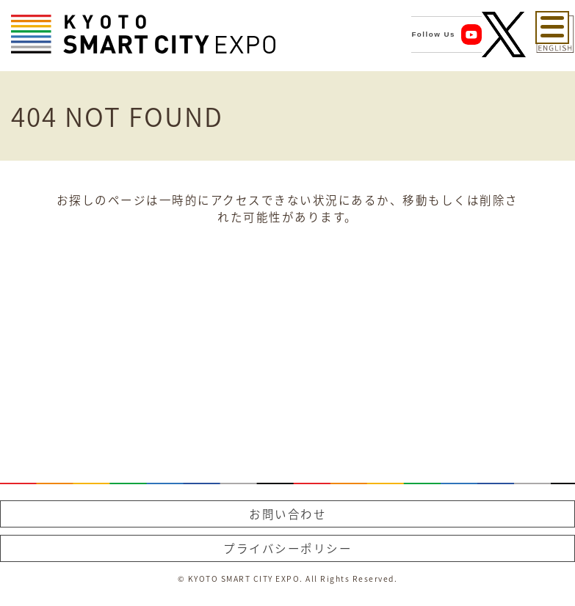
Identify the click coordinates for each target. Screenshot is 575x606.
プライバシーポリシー (287, 548)
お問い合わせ (287, 513)
